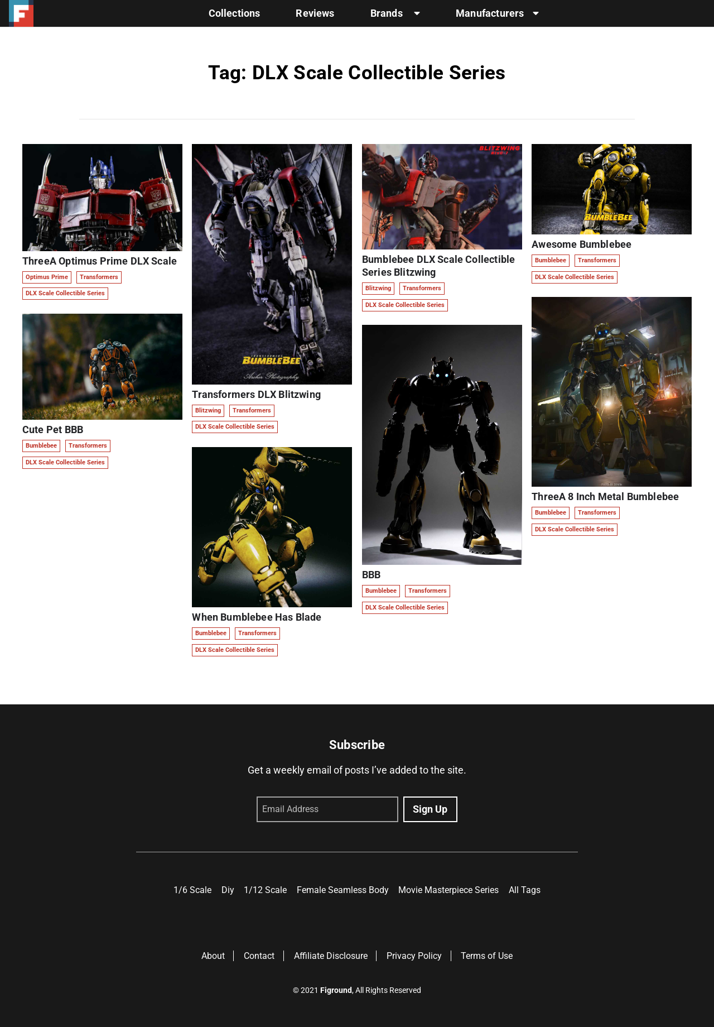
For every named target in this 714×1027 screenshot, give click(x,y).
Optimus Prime (47, 277)
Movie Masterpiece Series (448, 890)
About (213, 956)
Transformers (99, 277)
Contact (259, 956)
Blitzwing (208, 410)
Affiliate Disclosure (331, 956)
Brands (395, 13)
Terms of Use (487, 956)
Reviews (315, 13)
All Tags (525, 890)
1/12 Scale (265, 890)
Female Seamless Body (343, 890)
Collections (234, 13)
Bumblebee (41, 445)
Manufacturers (497, 13)
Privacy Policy (414, 956)
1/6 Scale (192, 890)
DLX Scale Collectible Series (65, 293)
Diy (227, 890)
